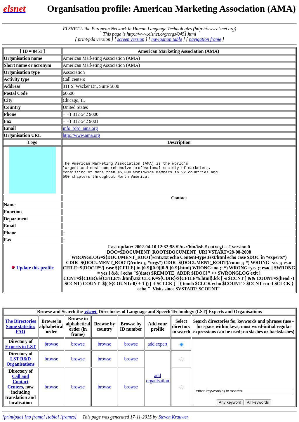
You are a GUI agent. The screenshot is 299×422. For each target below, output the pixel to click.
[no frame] (35, 416)
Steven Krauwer (173, 416)
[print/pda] (12, 416)
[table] (52, 416)
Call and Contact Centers (18, 381)
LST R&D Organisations (20, 361)
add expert (157, 343)
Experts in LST (20, 346)
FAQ (20, 331)
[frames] (68, 416)
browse (51, 343)
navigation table (167, 39)
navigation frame (205, 39)
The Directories (20, 321)
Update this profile (32, 267)
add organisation (157, 378)
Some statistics (20, 326)
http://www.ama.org (81, 135)
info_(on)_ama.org (80, 128)
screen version (130, 39)
